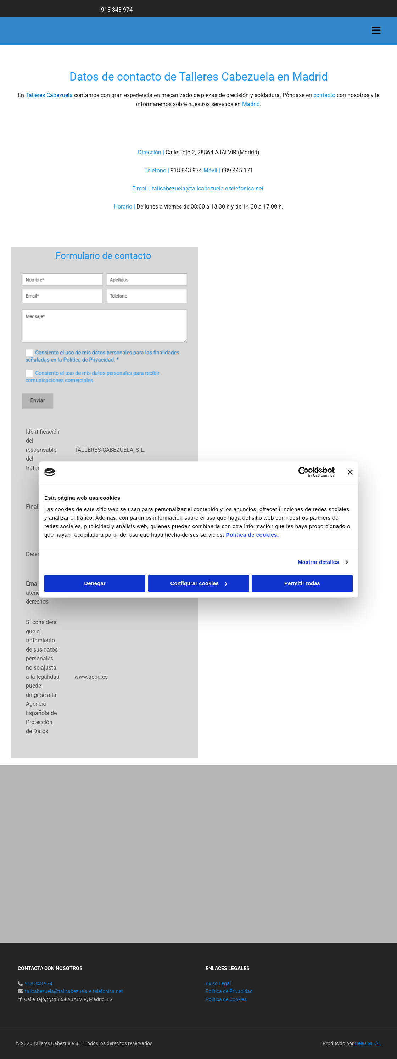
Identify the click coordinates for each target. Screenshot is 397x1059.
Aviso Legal (218, 983)
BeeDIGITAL (368, 1043)
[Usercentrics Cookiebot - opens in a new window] (304, 472)
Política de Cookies (226, 999)
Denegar (94, 583)
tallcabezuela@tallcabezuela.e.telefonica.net (208, 188)
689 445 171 (238, 170)
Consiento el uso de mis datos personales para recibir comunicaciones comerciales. (95, 369)
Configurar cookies (198, 583)
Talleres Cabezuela (49, 95)
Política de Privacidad (229, 991)
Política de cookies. (252, 535)
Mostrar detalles (318, 562)
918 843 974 (117, 9)
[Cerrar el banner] (350, 472)
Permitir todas (302, 583)
